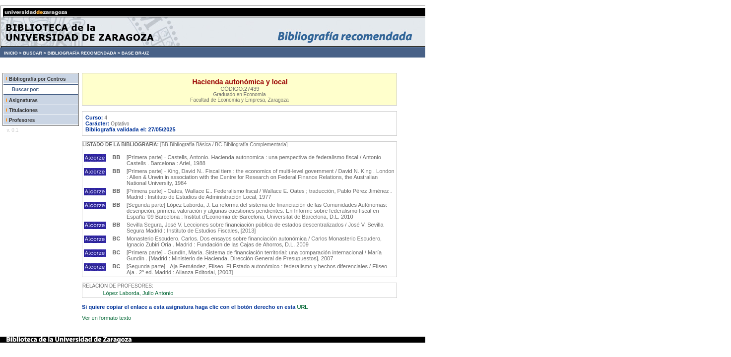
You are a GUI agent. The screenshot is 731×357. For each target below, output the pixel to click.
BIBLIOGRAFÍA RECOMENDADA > (83, 53)
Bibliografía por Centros (37, 79)
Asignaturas (23, 100)
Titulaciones (23, 110)
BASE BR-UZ (135, 53)
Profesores (22, 120)
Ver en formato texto (106, 318)
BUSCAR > (34, 53)
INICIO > (12, 53)
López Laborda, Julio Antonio (138, 293)
